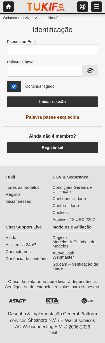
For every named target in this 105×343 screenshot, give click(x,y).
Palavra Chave (20, 62)
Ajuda (11, 237)
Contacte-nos (18, 251)
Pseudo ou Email (52, 47)
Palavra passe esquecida (52, 117)
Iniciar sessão (52, 101)
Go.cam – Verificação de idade (75, 266)
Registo (13, 194)
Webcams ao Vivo (17, 18)
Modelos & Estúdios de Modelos (74, 243)
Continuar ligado (40, 86)
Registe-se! (53, 147)
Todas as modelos (22, 187)
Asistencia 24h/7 (21, 244)
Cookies (60, 212)
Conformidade (66, 205)
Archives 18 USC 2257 (74, 219)
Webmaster (63, 257)
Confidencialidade (69, 198)
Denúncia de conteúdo (27, 258)
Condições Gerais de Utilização (72, 189)
